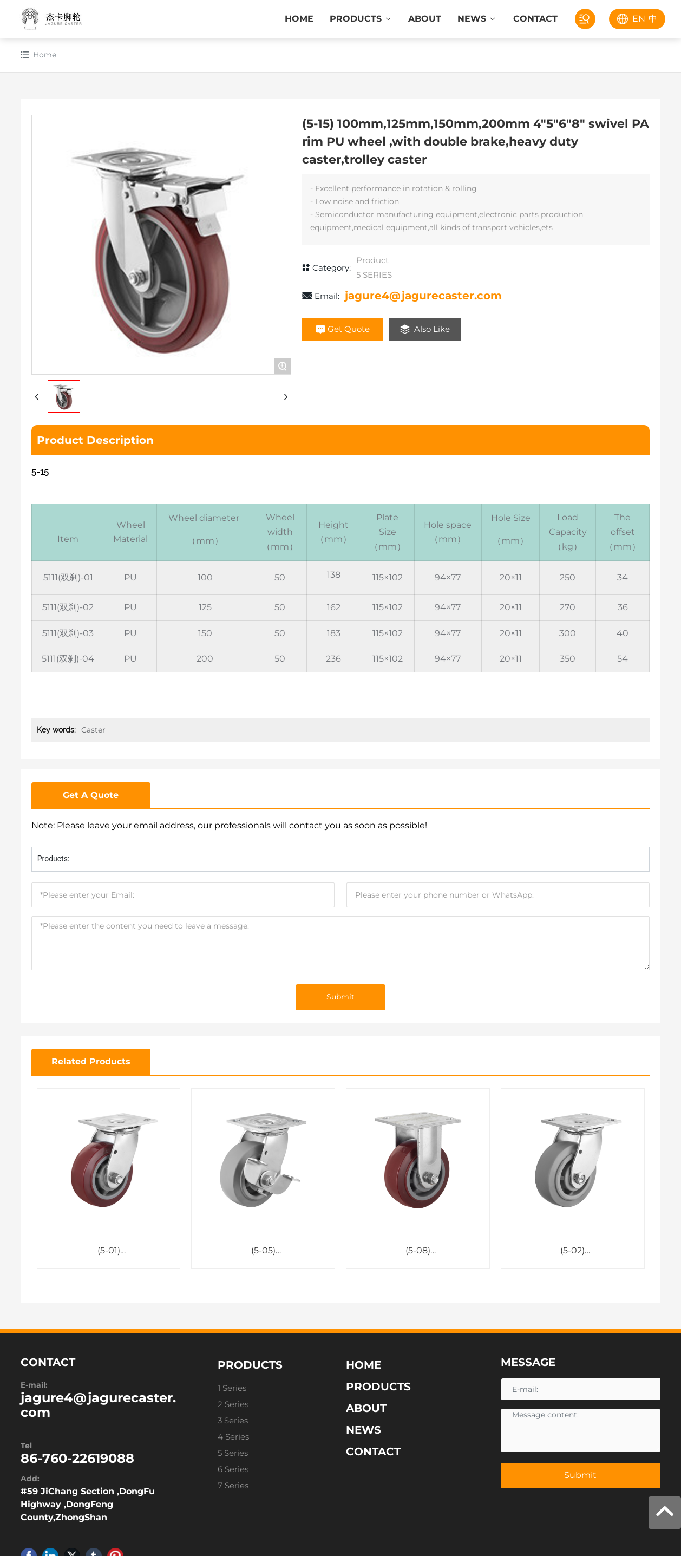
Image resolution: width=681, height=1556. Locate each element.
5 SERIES (374, 275)
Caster (93, 730)
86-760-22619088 (77, 1460)
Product (372, 260)
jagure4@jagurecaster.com (423, 295)
